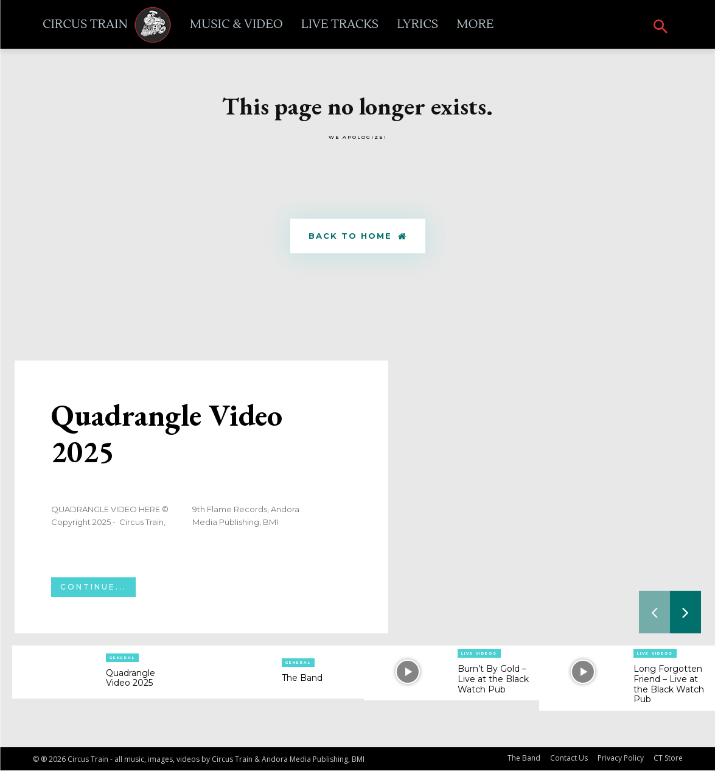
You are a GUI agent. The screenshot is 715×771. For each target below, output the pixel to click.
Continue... (93, 587)
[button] (660, 28)
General (122, 657)
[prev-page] (654, 612)
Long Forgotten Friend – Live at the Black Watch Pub (668, 684)
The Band (302, 678)
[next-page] (685, 612)
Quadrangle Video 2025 (166, 434)
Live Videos (479, 654)
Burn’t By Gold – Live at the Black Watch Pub (493, 679)
